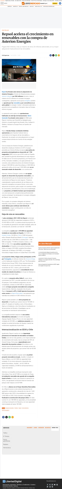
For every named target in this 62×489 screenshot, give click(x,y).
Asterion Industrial (7, 96)
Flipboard (48, 486)
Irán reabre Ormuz (18, 0)
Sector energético (5, 409)
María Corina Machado (26, 0)
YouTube (55, 484)
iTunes (53, 486)
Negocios (32, 6)
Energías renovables (9, 407)
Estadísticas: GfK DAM (15, 487)
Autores (16, 485)
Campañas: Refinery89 (7, 487)
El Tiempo (6, 435)
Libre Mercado (5, 30)
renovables (17, 102)
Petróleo (16, 407)
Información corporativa (9, 484)
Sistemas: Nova (32, 487)
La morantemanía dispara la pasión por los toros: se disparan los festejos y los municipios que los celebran (48, 253)
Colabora (55, 3)
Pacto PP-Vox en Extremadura (36, 0)
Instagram (53, 484)
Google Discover (58, 484)
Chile (20, 234)
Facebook (48, 484)
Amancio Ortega (31, 258)
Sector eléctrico (25, 407)
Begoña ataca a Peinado (9, 0)
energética (28, 100)
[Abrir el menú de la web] (11, 3)
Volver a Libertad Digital (42, 3)
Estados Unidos (7, 234)
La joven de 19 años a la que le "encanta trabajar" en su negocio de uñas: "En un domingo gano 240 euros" (49, 259)
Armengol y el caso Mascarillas (48, 0)
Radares (5, 443)
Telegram (50, 486)
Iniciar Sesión (60, 3)
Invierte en (15, 6)
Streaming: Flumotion (24, 487)
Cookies (33, 484)
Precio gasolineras (6, 439)
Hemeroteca (7, 447)
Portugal (25, 237)
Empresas (10, 6)
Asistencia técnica (8, 485)
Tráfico (5, 432)
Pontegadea (8, 258)
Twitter (50, 484)
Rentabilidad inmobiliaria (48, 6)
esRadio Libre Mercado (24, 6)
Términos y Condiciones (23, 484)
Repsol (4, 92)
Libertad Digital (25, 480)
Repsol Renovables (18, 292)
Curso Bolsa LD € (38, 6)
